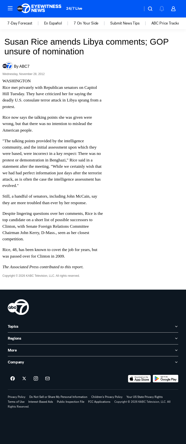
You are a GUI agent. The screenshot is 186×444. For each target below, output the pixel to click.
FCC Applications (99, 401)
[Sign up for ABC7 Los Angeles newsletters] (47, 379)
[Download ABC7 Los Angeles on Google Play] (165, 379)
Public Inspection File (70, 401)
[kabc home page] (18, 307)
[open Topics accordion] (93, 326)
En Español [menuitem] (53, 23)
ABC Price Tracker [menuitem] (166, 23)
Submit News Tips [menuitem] (125, 23)
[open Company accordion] (93, 362)
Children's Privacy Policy (107, 396)
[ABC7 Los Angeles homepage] (39, 8)
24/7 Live (74, 8)
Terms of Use (16, 401)
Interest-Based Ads (40, 401)
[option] (25, 23)
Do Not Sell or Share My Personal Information (58, 396)
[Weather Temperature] (135, 9)
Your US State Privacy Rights (144, 396)
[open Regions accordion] (93, 338)
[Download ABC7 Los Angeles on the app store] (139, 379)
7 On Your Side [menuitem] (86, 23)
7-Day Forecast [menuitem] (19, 23)
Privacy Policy (16, 396)
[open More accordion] (93, 350)
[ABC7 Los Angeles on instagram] (36, 379)
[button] (10, 8)
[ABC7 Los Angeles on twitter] (24, 379)
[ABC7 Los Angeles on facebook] (12, 379)
